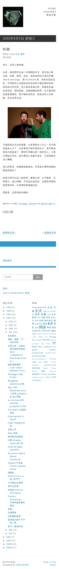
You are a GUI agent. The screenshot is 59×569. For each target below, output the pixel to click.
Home (52, 8)
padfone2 (48, 346)
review (53, 359)
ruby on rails (40, 362)
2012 (9, 318)
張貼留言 (7, 260)
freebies (35, 344)
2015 (9, 307)
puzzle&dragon (39, 359)
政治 (34, 317)
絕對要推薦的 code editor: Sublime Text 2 (17, 367)
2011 (8, 537)
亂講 (23, 54)
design (52, 337)
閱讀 (42, 327)
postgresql (37, 352)
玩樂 (43, 314)
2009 (9, 544)
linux (34, 346)
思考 (54, 314)
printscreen (51, 353)
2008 (9, 547)
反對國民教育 (14, 516)
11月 (11, 325)
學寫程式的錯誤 (15, 436)
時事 (36, 321)
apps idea (42, 334)
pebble (52, 350)
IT (54, 343)
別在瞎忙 (12, 335)
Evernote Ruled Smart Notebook (16, 456)
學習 (49, 327)
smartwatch (50, 365)
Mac (40, 346)
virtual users (38, 377)
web (54, 377)
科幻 (39, 317)
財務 (41, 320)
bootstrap (51, 334)
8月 (11, 530)
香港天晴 (51, 15)
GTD (48, 344)
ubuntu (36, 374)
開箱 (45, 323)
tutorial (52, 371)
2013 (9, 314)
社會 (49, 314)
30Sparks (49, 11)
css (46, 337)
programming (39, 356)
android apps (49, 330)
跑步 (41, 324)
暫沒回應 (7, 57)
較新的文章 (50, 232)
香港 (48, 317)
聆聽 (6, 49)
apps (34, 333)
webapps (36, 380)
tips (43, 371)
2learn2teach (39, 307)
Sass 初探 (13, 433)
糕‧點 (13, 562)
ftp (43, 344)
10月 (11, 328)
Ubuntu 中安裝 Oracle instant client (17, 466)
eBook (45, 339)
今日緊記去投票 (15, 482)
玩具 (37, 314)
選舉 (54, 327)
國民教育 (48, 320)
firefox (53, 340)
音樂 (43, 317)
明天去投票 (13, 486)
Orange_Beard (27, 203)
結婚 (36, 324)
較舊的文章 (8, 232)
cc (54, 203)
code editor (37, 337)
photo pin (46, 203)
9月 (11, 332)
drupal (39, 340)
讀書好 (11, 472)
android (36, 330)
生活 (17, 54)
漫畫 (36, 328)
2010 (9, 540)
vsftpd (47, 377)
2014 (9, 311)
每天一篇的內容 (15, 526)
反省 (50, 307)
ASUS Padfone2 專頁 (16, 293)
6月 (11, 533)
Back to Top (50, 562)
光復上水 (12, 429)
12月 (11, 321)
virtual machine (48, 374)
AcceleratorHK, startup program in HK (17, 403)
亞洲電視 (12, 512)
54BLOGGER (22, 565)
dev (33, 340)
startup (36, 368)
